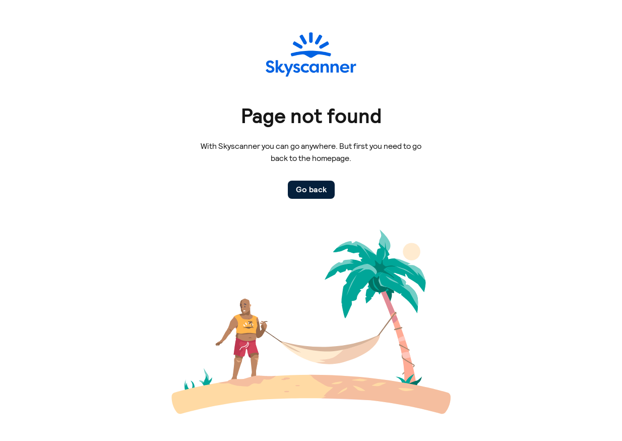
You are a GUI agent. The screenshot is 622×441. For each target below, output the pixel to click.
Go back (311, 189)
